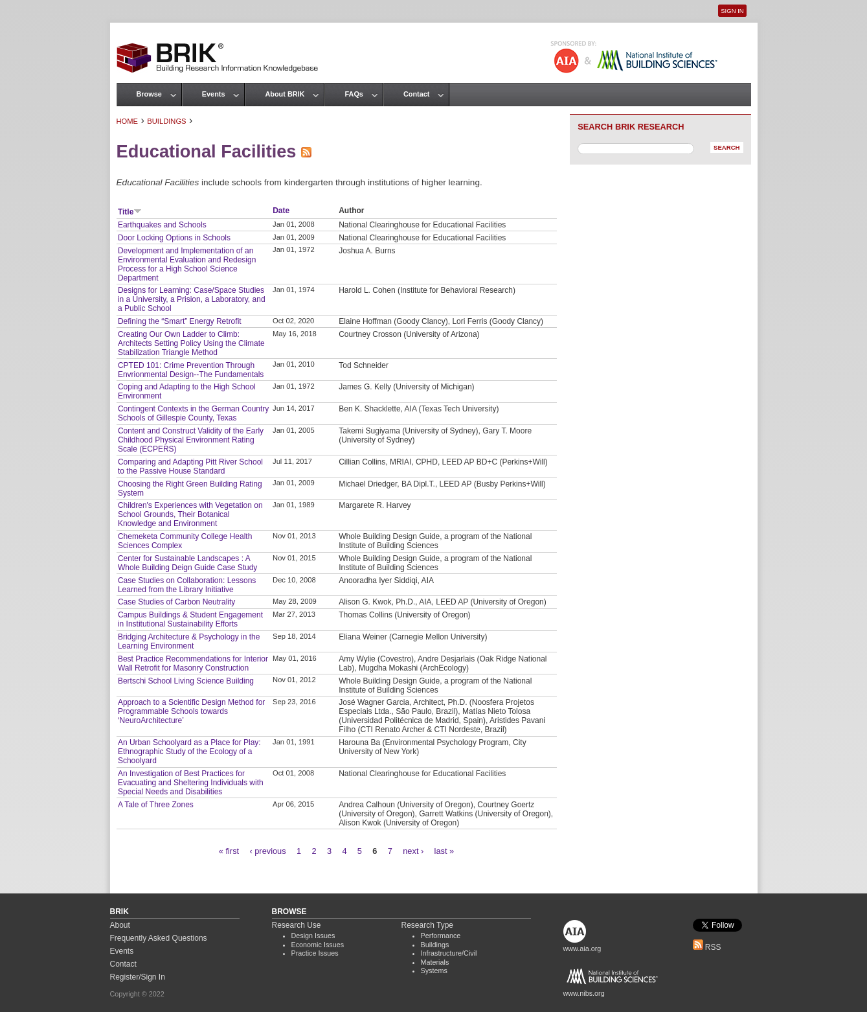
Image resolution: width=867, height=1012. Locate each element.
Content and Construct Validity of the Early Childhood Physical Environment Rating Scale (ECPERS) (191, 440)
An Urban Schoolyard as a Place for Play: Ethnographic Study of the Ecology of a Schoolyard (189, 751)
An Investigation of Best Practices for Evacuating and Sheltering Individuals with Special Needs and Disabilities (191, 782)
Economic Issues (317, 945)
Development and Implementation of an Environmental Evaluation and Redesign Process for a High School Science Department (187, 264)
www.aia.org (582, 948)
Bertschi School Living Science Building (186, 680)
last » (444, 851)
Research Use (296, 925)
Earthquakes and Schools (162, 224)
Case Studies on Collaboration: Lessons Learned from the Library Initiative (187, 585)
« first (229, 851)
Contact (416, 94)
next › (413, 851)
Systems (434, 970)
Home (128, 121)
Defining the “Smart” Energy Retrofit (180, 321)
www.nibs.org (584, 993)
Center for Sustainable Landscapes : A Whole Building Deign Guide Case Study (187, 563)
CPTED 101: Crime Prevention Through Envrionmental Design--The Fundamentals (191, 370)
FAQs (353, 94)
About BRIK (284, 94)
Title (130, 211)
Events (213, 94)
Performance (441, 935)
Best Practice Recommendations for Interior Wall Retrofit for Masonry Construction (193, 663)
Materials (435, 962)
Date (281, 210)
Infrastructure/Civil (449, 953)
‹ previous (267, 851)
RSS (707, 947)
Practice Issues (315, 953)
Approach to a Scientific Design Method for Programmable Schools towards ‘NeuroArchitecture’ (191, 711)
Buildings (166, 121)
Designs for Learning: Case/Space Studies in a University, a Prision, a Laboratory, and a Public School (191, 299)
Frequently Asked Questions (158, 938)
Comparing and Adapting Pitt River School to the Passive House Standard (190, 466)
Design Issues (313, 935)
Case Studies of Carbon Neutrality (176, 601)
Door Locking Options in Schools (174, 237)
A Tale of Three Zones (156, 804)
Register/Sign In (137, 977)
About (120, 925)
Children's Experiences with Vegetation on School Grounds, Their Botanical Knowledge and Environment (190, 514)
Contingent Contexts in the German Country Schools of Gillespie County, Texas (193, 413)
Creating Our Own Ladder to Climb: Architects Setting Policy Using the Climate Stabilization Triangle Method (191, 343)
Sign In (732, 10)
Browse (149, 94)
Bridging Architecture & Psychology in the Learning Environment (189, 641)
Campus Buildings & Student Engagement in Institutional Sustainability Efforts (190, 619)
